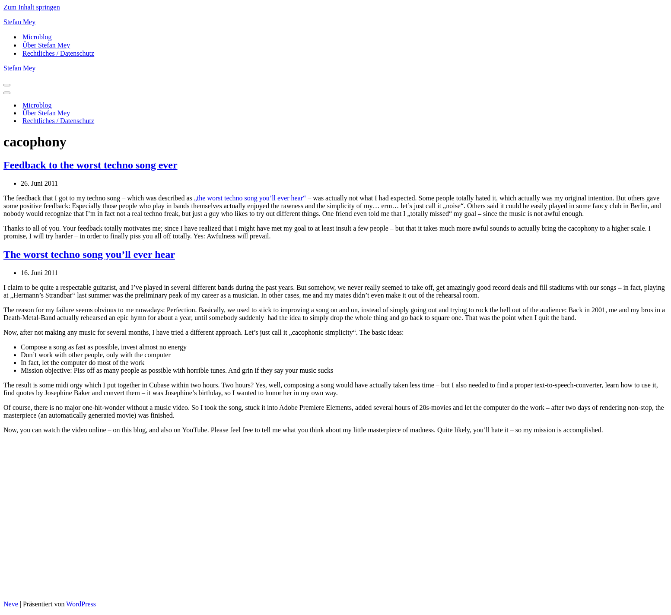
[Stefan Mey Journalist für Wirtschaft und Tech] (335, 22)
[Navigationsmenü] (6, 85)
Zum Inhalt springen (31, 7)
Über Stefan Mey (46, 45)
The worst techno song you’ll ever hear (89, 254)
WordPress (81, 604)
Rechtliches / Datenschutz (58, 53)
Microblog (37, 37)
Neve (10, 604)
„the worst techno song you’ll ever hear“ (249, 198)
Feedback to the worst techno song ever (90, 165)
